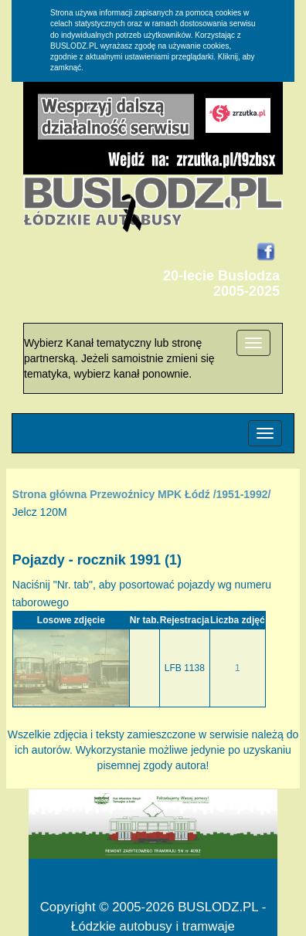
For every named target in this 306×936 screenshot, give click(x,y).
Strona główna (49, 494)
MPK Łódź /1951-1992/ (214, 494)
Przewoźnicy (122, 494)
